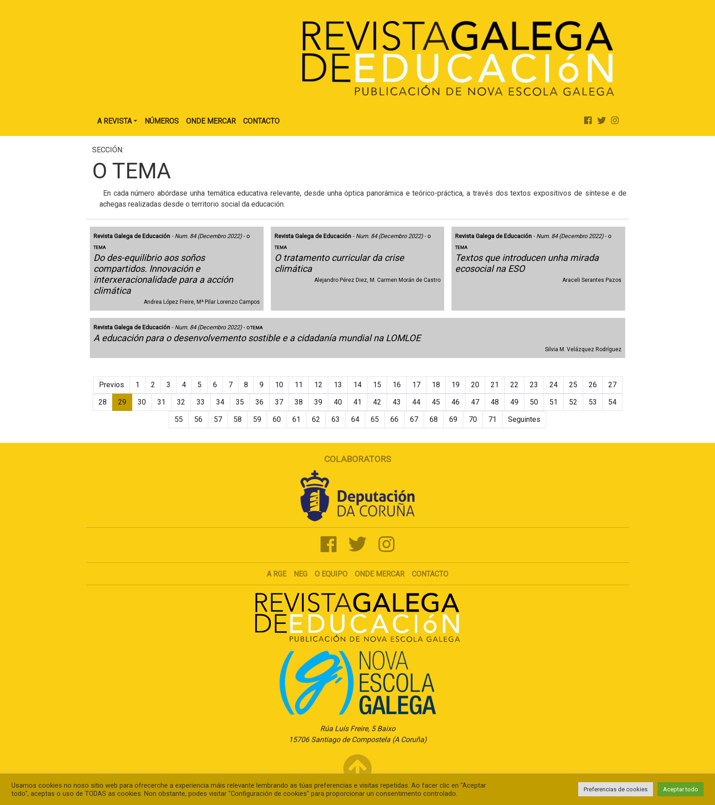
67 (414, 419)
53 (593, 402)
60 (277, 419)
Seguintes (524, 419)
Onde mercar (379, 574)
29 (122, 402)
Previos (111, 384)
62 (316, 419)
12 (318, 384)
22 (514, 384)
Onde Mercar (211, 121)
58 (237, 419)
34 (220, 402)
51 (553, 402)
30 (142, 402)
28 (102, 402)
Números (162, 121)
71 (492, 419)
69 (453, 419)
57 (218, 419)
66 (394, 419)
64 (355, 419)
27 (612, 384)
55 (179, 419)
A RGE (276, 574)
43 (397, 402)
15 (377, 384)
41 (357, 402)
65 (375, 419)
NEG (300, 574)
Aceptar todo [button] (680, 789)
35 (240, 402)
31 (161, 402)
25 (573, 384)
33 (201, 402)
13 (338, 384)
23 (534, 384)
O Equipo (331, 574)
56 (198, 419)
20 (475, 384)
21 (495, 384)
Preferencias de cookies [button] (616, 789)
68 (434, 419)
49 (514, 402)
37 (279, 402)
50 (534, 402)
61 (296, 419)
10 (279, 384)
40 (338, 402)
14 (357, 384)
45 (436, 402)
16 (397, 384)
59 (257, 419)
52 (573, 402)
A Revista (114, 121)
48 (495, 402)
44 (416, 402)
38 (299, 402)
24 (553, 384)
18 (436, 384)
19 (455, 384)
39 (318, 402)
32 (181, 402)
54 (612, 402)
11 (299, 384)
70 (473, 419)
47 (475, 402)
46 (455, 402)
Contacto (261, 121)
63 (336, 419)
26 (593, 384)
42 (377, 402)
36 (259, 402)
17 (416, 384)
